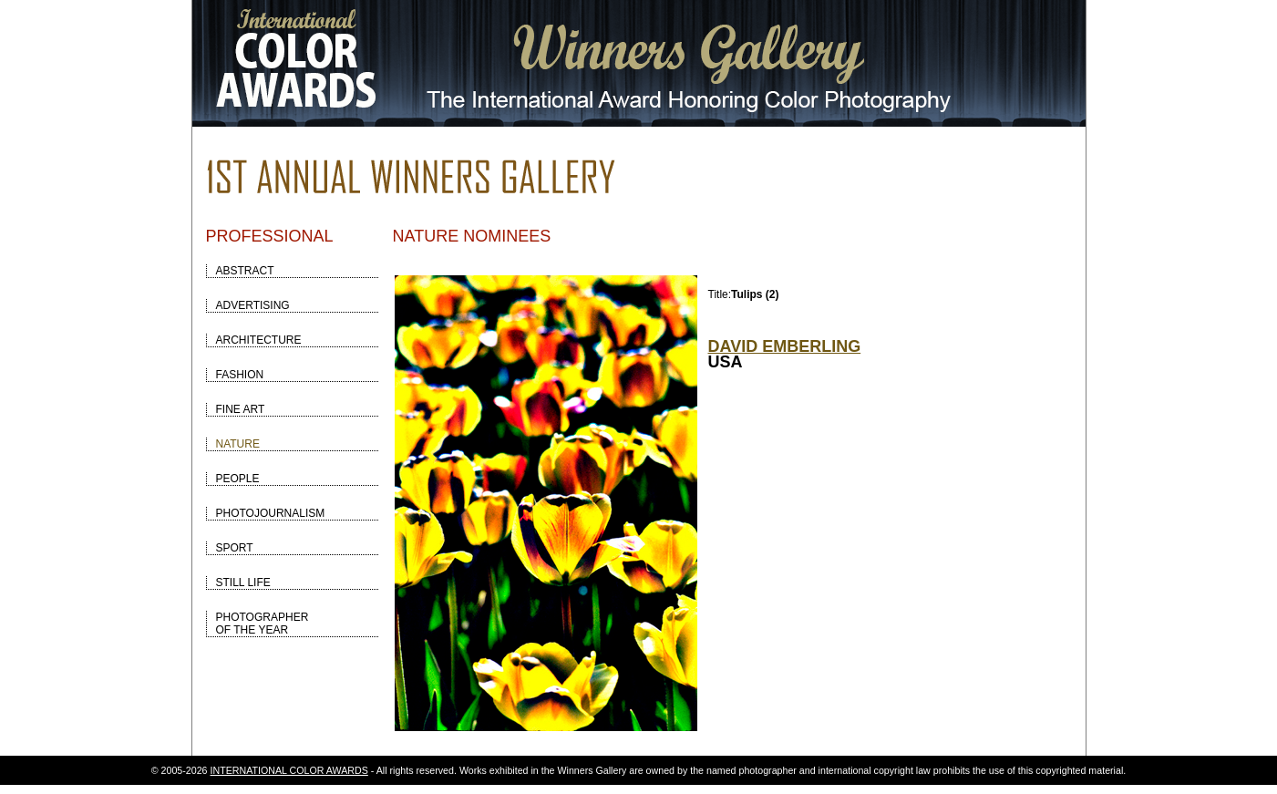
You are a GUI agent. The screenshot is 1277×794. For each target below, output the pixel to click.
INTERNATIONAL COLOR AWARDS (289, 770)
